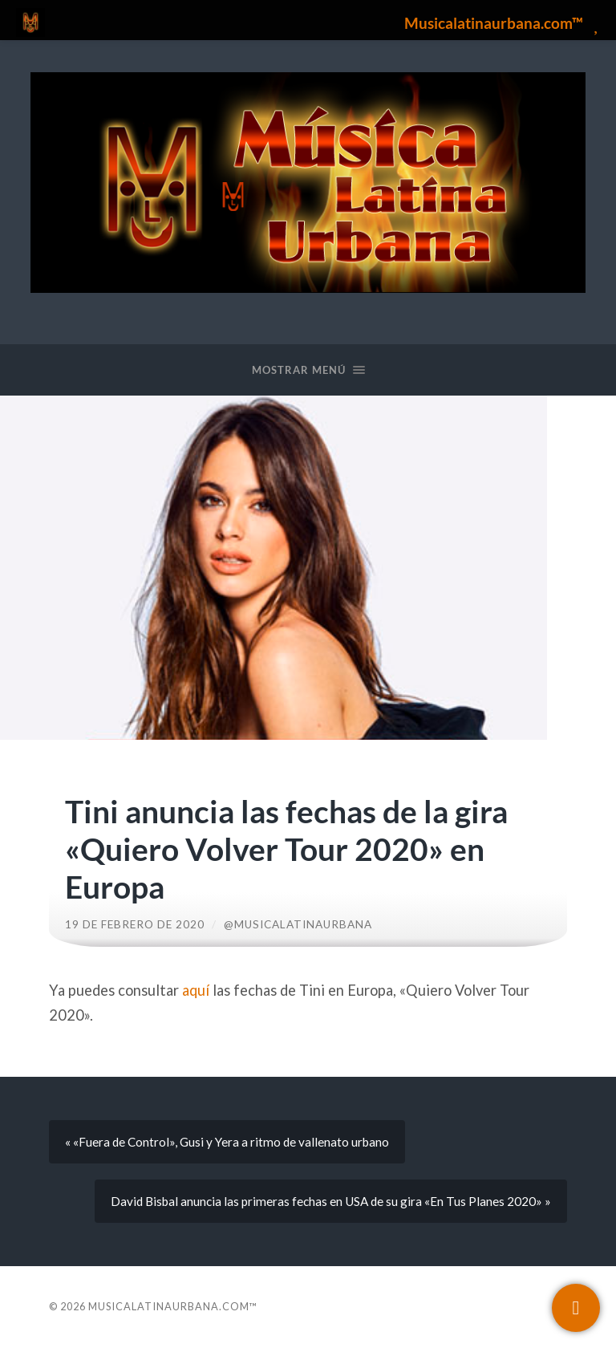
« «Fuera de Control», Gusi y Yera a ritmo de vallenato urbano (227, 1142)
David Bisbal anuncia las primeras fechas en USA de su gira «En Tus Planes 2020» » (331, 1201)
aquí (195, 990)
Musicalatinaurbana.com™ (172, 1306)
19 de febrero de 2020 (135, 924)
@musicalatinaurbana (298, 924)
